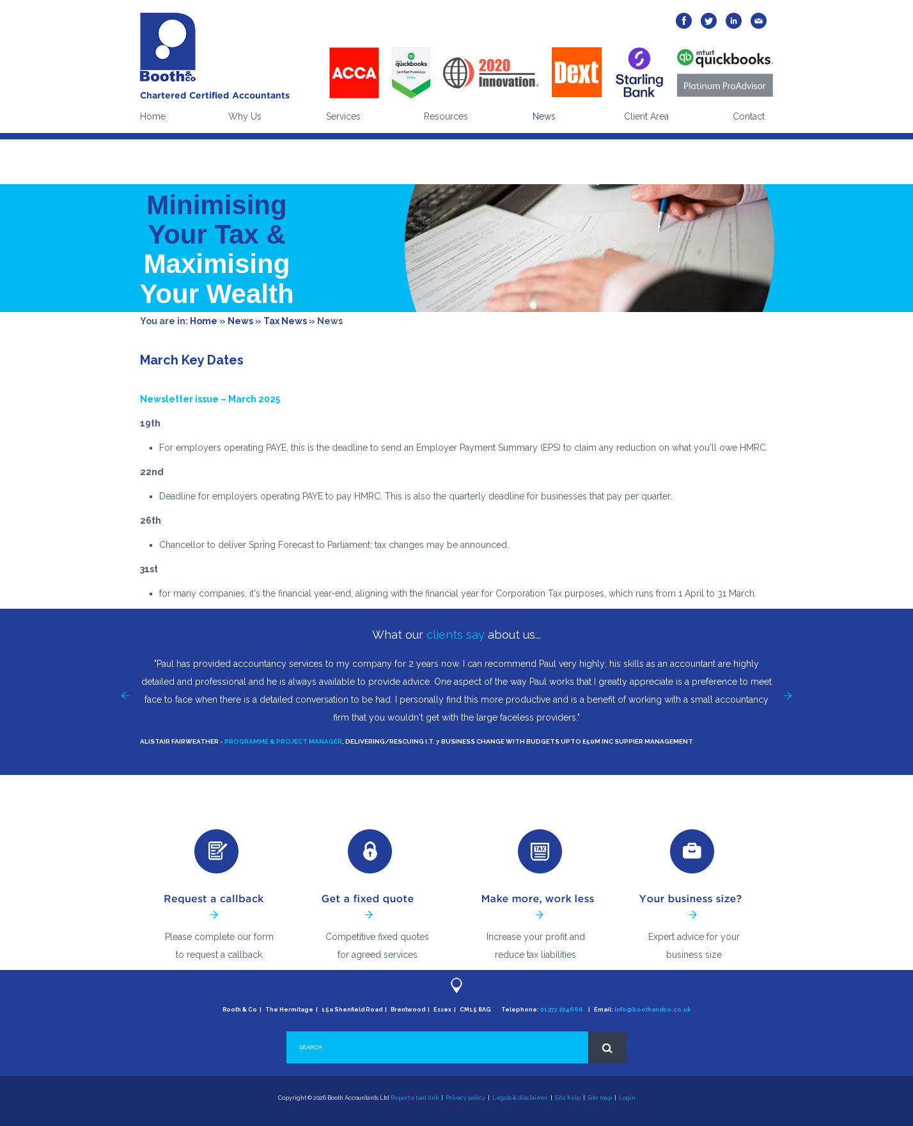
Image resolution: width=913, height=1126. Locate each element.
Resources (446, 116)
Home (153, 116)
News (544, 116)
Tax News (285, 321)
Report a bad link (415, 1098)
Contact (749, 116)
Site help (568, 1098)
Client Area (646, 116)
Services (343, 116)
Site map (600, 1098)
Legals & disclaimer (520, 1098)
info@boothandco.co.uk (652, 1009)
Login (627, 1098)
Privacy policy (465, 1098)
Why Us (244, 116)
